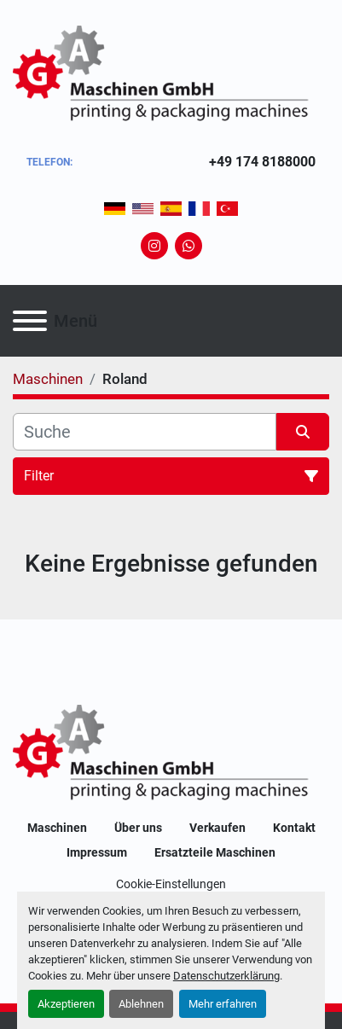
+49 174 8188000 (262, 162)
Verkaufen (217, 827)
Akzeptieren (66, 1003)
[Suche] (144, 432)
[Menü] (30, 321)
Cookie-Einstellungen (171, 884)
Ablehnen (141, 1003)
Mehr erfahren (222, 1003)
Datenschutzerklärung (226, 975)
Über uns (138, 827)
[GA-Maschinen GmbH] (171, 754)
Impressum (97, 852)
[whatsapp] (188, 245)
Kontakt (294, 827)
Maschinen (57, 827)
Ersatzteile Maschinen (214, 852)
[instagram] (154, 245)
